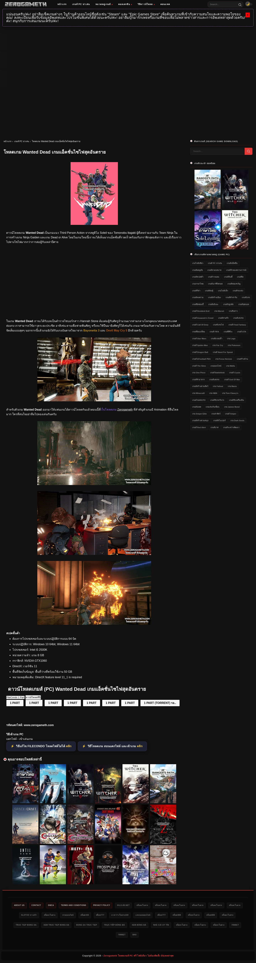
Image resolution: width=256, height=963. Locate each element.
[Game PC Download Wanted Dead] (94, 623)
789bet (157, 936)
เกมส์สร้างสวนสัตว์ (200, 386)
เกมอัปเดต (196, 407)
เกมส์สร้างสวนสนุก (200, 420)
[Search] (240, 4)
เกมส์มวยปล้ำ (216, 338)
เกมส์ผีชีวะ (228, 332)
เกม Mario (232, 386)
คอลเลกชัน (125, 4)
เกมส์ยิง (240, 277)
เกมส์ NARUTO (199, 400)
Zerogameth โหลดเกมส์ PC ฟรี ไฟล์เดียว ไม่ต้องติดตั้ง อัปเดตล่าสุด (138, 957)
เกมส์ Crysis (234, 373)
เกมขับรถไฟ (218, 325)
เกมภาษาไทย (197, 284)
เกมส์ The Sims (199, 366)
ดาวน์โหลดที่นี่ (33, 697)
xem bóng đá (221, 926)
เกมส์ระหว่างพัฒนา (231, 427)
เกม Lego (231, 338)
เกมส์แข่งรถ (238, 318)
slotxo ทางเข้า (67, 916)
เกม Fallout (218, 386)
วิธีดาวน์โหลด (146, 4)
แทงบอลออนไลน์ (194, 916)
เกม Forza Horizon (223, 359)
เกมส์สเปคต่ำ (197, 277)
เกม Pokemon (234, 345)
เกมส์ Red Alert (199, 427)
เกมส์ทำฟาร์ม (231, 297)
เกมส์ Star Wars (199, 338)
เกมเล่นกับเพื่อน (212, 407)
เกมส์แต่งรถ (214, 379)
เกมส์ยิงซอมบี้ (198, 304)
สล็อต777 (147, 916)
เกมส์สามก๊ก (223, 318)
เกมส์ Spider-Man (200, 345)
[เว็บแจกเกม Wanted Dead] (94, 553)
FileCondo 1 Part (15, 697)
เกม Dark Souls (237, 420)
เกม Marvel (219, 311)
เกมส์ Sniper (230, 414)
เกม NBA (213, 393)
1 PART (15, 702)
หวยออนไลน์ (110, 916)
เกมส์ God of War (232, 379)
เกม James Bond (231, 407)
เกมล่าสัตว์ (215, 414)
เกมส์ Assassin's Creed (202, 318)
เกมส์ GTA (241, 332)
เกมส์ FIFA (214, 332)
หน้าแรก (61, 4)
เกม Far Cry (217, 345)
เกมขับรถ (246, 297)
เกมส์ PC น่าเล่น (81, 4)
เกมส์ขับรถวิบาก (217, 400)
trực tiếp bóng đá (193, 926)
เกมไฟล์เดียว (197, 263)
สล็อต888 (233, 916)
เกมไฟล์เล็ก (223, 291)
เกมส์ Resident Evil (200, 311)
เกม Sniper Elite (199, 414)
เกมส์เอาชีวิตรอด (215, 284)
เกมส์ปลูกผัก (228, 304)
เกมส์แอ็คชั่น (232, 263)
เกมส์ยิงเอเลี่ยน (198, 332)
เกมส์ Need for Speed (223, 352)
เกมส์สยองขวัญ (233, 284)
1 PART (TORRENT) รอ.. (160, 702)
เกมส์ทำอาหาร (198, 379)
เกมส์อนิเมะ (213, 304)
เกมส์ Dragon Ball (200, 352)
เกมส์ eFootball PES (201, 359)
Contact (46, 905)
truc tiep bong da (96, 926)
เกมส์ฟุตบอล (243, 304)
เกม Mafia (230, 366)
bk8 (187, 936)
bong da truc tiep (163, 926)
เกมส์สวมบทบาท (214, 270)
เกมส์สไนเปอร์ (219, 420)
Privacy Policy (119, 905)
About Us (27, 905)
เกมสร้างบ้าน (242, 359)
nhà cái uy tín (73, 936)
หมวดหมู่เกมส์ (104, 4)
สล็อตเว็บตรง (164, 905)
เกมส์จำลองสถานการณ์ (236, 270)
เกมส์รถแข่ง (238, 291)
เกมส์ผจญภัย (197, 270)
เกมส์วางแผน (213, 277)
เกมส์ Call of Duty (200, 325)
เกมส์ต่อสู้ (209, 291)
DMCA (63, 905)
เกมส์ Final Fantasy (237, 325)
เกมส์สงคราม (197, 297)
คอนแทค (165, 4)
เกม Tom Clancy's (230, 393)
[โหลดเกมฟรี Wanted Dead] (94, 400)
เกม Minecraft (198, 393)
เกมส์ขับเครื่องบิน (236, 400)
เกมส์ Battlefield (217, 373)
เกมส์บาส (214, 427)
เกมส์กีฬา (196, 291)
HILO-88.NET (143, 905)
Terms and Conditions (88, 905)
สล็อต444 (129, 916)
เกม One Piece (198, 373)
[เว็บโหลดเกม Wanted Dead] (94, 484)
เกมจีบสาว (233, 311)
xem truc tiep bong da (130, 926)
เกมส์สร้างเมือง (214, 297)
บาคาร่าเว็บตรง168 (169, 916)
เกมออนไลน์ (215, 366)
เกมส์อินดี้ (228, 277)
